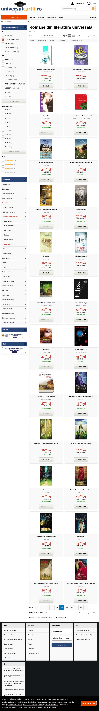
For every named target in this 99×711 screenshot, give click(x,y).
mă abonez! (61, 645)
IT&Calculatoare (7, 272)
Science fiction (8, 207)
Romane (7, 244)
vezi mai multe (14, 101)
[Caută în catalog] (93, 8)
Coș (91, 3)
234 (70, 607)
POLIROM (79, 352)
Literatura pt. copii (8, 281)
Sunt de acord (88, 703)
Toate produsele (12, 39)
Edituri (30, 639)
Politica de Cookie (10, 635)
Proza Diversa (9, 239)
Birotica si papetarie (8, 318)
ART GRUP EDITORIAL (79, 118)
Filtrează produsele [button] (10, 27)
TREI (44, 118)
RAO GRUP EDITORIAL (15, 84)
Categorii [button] (6, 179)
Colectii (4, 263)
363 (79, 607)
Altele (5, 249)
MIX (7, 92)
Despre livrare (8, 649)
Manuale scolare (7, 286)
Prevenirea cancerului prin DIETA (12, 695)
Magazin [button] (31, 625)
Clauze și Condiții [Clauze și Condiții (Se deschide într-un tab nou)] (51, 705)
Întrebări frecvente (10, 653)
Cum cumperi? (9, 644)
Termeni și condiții (10, 630)
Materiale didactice (8, 313)
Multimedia (5, 295)
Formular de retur (33, 653)
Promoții (30, 635)
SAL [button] (4, 344)
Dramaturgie (8, 221)
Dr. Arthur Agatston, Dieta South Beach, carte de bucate (13, 669)
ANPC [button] (5, 330)
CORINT (44, 352)
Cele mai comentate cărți (84, 635)
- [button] (25, 27)
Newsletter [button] (56, 625)
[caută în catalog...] (76, 8)
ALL (8, 96)
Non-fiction (7, 230)
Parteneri (31, 649)
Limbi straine (6, 276)
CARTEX (9, 76)
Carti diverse (6, 258)
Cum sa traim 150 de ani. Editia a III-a (12, 676)
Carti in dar (5, 189)
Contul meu (76, 3)
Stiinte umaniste (7, 309)
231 (56, 607)
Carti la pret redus (8, 194)
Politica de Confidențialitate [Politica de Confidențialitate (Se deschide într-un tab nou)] (33, 705)
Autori (30, 644)
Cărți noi (30, 630)
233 (65, 607)
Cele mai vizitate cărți (83, 639)
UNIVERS (79, 305)
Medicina (5, 290)
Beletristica (6, 203)
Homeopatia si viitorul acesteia (14, 689)
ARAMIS (9, 59)
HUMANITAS (44, 72)
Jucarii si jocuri (7, 198)
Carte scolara (6, 253)
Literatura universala (10, 216)
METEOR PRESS (12, 88)
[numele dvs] (62, 631)
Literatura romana (9, 212)
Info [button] (5, 625)
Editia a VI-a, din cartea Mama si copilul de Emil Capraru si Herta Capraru (14, 683)
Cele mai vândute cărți (83, 630)
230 (51, 607)
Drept (4, 267)
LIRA (44, 165)
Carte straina (6, 184)
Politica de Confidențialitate (13, 639)
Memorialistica (9, 226)
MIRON (79, 72)
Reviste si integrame (8, 322)
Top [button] (77, 625)
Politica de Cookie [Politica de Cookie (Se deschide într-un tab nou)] (15, 705)
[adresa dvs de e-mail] (62, 638)
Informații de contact (10, 658)
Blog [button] (5, 664)
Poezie (6, 235)
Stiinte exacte (6, 304)
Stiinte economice (8, 299)
